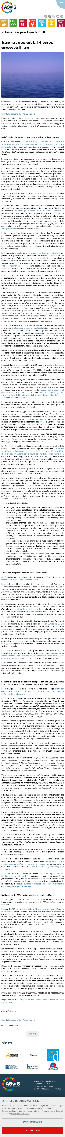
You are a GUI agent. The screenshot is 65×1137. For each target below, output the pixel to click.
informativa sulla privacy (20, 1114)
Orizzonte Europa (9, 439)
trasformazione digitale (35, 419)
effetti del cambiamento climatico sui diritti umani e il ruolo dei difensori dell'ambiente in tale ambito (32, 691)
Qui (3, 1111)
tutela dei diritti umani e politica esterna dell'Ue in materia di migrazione (32, 862)
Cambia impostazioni (32, 1122)
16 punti (8, 911)
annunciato (30, 899)
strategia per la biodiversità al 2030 (27, 328)
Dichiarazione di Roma (44, 909)
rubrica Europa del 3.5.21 (52, 624)
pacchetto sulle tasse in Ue (31, 609)
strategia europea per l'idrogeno (19, 886)
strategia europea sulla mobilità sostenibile (39, 210)
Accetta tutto (33, 1130)
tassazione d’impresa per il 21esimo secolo (19, 579)
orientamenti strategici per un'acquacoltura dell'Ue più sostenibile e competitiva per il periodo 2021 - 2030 (32, 395)
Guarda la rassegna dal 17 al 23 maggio (18, 114)
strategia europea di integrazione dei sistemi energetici (40, 884)
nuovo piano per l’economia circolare (43, 253)
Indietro (32, 1034)
